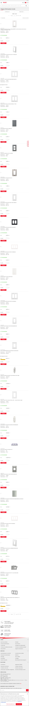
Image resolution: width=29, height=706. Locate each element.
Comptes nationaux (18, 666)
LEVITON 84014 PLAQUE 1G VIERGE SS (6, 128)
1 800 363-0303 (11, 680)
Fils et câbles (17, 656)
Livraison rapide (7, 630)
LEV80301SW (2, 201)
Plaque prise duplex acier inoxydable (6, 153)
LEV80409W (2, 103)
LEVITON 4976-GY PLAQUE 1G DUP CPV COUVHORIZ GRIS (9, 572)
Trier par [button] (21, 11)
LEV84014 (2, 127)
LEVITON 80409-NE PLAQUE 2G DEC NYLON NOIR (7, 227)
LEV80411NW (2, 251)
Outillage (17, 658)
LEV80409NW (2, 300)
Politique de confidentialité (20, 645)
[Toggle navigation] (1, 3)
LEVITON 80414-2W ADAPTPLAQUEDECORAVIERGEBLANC (9, 424)
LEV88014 (2, 275)
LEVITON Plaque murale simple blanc (6, 276)
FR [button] (27, 0)
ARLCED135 (2, 374)
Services (14, 650)
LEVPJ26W (2, 325)
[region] (14, 699)
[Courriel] (13, 690)
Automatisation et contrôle (6, 653)
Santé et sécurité (4, 659)
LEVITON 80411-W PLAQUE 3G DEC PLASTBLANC (7, 523)
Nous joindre (3, 648)
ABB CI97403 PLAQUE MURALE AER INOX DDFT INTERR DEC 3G (9, 597)
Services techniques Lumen (20, 669)
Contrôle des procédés (19, 653)
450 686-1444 (5, 678)
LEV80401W (2, 28)
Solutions (14, 662)
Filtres (7, 11)
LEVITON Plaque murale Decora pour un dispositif (8, 54)
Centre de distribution (5, 643)
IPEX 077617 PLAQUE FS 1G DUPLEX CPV (6, 449)
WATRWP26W (2, 349)
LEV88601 (2, 547)
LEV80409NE (2, 226)
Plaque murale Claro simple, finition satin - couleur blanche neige (11, 400)
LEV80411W (2, 522)
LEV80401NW (2, 53)
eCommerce (3, 664)
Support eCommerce (19, 648)
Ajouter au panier (3, 43)
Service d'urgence (7, 621)
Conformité (3, 645)
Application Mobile (18, 664)
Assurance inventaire (5, 666)
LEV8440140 (2, 177)
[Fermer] (27, 694)
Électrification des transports (20, 659)
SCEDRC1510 (2, 448)
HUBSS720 (2, 473)
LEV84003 (2, 152)
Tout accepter (19, 704)
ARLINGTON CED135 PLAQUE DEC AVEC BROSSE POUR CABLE (9, 375)
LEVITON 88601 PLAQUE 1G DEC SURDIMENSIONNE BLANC (9, 548)
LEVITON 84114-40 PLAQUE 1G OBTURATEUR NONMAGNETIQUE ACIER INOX (11, 498)
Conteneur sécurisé (4, 667)
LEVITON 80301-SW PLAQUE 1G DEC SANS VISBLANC (8, 202)
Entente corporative (19, 667)
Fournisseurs (17, 643)
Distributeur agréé (7, 625)
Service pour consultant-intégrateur (7, 669)
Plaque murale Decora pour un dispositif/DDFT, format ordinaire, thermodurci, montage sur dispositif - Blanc (13, 29)
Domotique (3, 658)
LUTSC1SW (2, 399)
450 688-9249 (5, 676)
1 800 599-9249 (8, 677)
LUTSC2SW (2, 78)
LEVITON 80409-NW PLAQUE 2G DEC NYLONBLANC (8, 301)
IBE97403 (2, 596)
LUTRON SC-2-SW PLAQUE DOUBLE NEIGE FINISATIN (8, 79)
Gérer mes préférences (10, 704)
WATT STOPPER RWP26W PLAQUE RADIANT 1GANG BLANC (9, 350)
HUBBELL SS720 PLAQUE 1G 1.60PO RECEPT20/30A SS (8, 474)
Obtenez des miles (7, 633)
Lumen (14, 639)
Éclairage (2, 656)
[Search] (14, 6)
